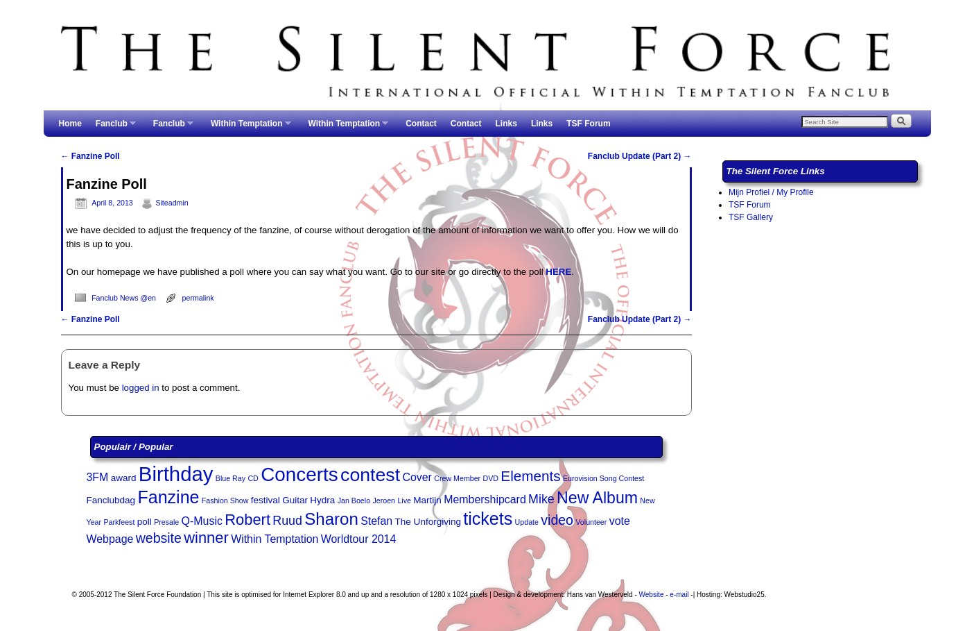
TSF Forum (588, 123)
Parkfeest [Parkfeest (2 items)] (118, 522)
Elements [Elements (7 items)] (530, 476)
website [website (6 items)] (159, 538)
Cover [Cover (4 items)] (416, 477)
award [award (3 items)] (124, 478)
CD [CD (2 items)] (252, 478)
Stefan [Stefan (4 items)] (376, 521)
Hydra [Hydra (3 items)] (322, 500)
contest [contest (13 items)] (370, 474)
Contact (421, 123)
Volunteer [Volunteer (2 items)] (591, 522)
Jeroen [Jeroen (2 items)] (383, 500)
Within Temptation (247, 128)
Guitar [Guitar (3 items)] (295, 500)
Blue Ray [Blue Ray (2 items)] (230, 478)
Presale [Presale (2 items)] (166, 522)
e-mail (679, 594)
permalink (198, 298)
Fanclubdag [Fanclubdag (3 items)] (111, 500)
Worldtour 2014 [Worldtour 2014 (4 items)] (359, 539)
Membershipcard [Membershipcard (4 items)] (485, 499)
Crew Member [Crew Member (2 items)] (457, 478)
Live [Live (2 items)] (404, 500)
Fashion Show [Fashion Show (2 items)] (225, 500)
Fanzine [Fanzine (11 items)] (168, 497)
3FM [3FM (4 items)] (98, 477)
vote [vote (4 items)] (619, 521)
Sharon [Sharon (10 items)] (331, 519)
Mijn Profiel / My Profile (771, 192)
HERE (558, 272)
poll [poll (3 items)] (144, 521)
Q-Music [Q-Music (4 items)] (202, 521)
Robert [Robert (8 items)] (247, 519)
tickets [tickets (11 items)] (487, 518)
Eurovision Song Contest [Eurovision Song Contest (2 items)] (603, 478)
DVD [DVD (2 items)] (491, 478)
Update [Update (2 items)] (527, 522)
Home (70, 123)
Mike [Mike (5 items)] (541, 499)
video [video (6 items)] (557, 520)
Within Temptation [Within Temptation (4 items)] (274, 539)
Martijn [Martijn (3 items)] (427, 500)
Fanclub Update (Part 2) (640, 156)
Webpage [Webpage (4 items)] (110, 539)
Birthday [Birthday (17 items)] (176, 473)
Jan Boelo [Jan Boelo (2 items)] (354, 500)
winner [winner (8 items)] (206, 537)
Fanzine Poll (90, 156)
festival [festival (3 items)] (265, 500)
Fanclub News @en (124, 298)
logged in (140, 387)
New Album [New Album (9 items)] (597, 498)
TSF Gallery (751, 217)
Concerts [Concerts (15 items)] (299, 474)
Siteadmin (171, 203)
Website (651, 594)
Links (506, 123)
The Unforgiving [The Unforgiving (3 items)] (428, 521)
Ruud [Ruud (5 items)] (287, 521)
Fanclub (112, 128)
